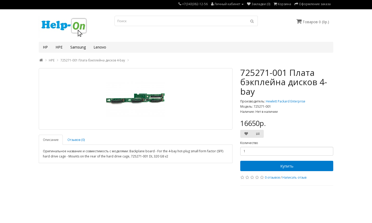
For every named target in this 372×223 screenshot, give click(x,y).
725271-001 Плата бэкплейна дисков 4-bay (92, 60)
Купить (286, 166)
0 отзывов (272, 177)
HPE (59, 47)
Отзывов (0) (76, 140)
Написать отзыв (294, 177)
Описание (51, 140)
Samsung (78, 47)
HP (45, 47)
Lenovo (100, 47)
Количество (249, 143)
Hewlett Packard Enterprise (285, 101)
